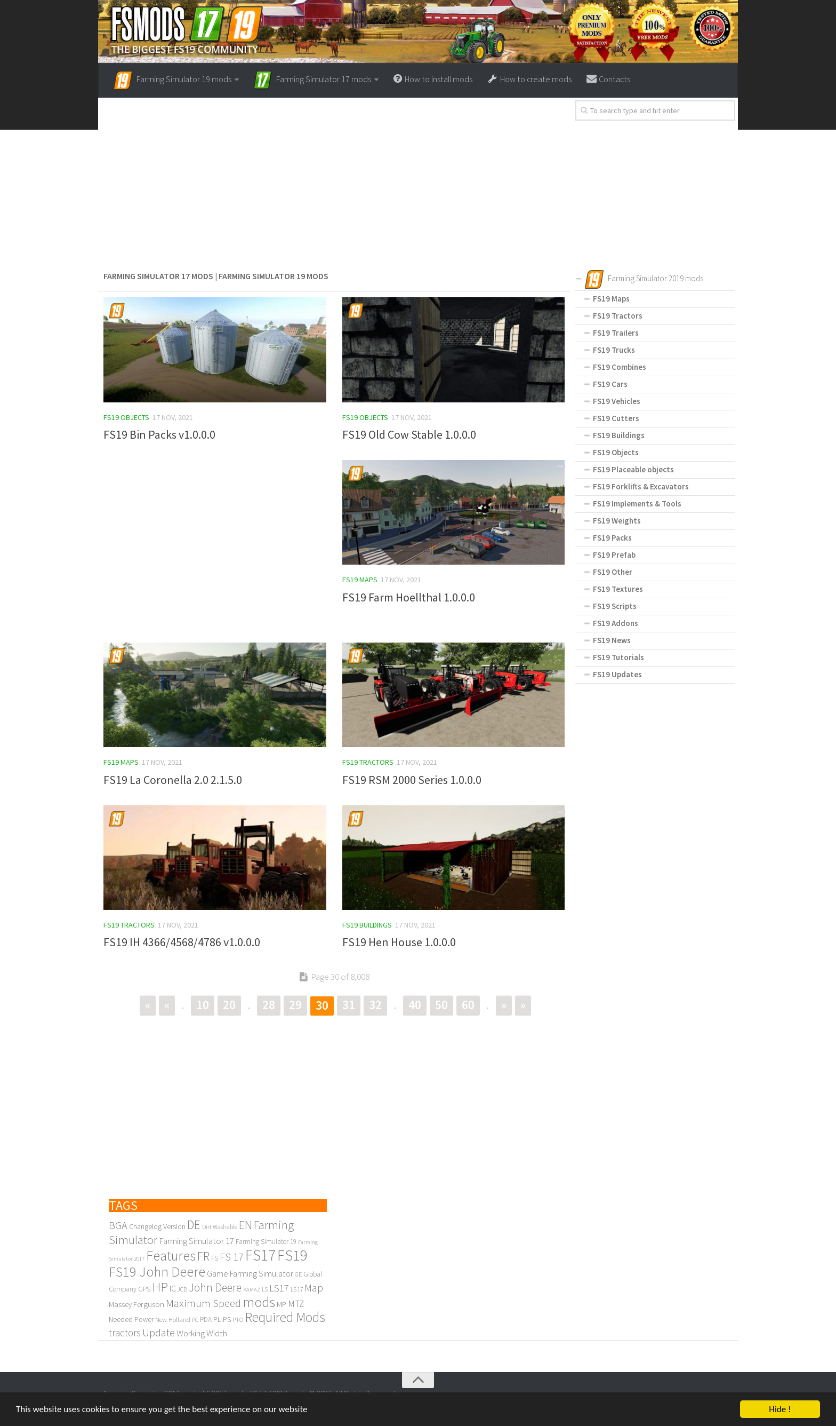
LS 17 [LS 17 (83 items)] (297, 1290)
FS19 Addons (615, 623)
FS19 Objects (126, 417)
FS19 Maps (359, 579)
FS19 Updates (617, 674)
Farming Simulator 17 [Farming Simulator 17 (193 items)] (196, 1241)
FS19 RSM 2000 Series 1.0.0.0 (411, 779)
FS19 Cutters (616, 418)
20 (229, 1005)
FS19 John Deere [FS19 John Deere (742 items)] (157, 1272)
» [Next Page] (504, 1005)
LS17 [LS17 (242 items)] (279, 1288)
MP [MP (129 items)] (281, 1305)
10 (202, 1005)
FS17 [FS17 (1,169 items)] (260, 1255)
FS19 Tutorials (618, 657)
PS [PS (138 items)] (227, 1320)
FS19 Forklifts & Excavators (641, 486)
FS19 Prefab (614, 555)
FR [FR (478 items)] (203, 1256)
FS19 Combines (619, 367)
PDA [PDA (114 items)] (206, 1320)
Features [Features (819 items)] (171, 1256)
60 (468, 1005)
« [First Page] (147, 1005)
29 (295, 1005)
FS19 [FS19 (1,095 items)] (292, 1255)
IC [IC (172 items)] (173, 1289)
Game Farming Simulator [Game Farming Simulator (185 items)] (250, 1274)
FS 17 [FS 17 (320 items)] (232, 1257)
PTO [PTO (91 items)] (237, 1320)
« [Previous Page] (167, 1005)
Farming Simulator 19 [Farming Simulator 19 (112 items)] (266, 1242)
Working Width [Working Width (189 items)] (201, 1334)
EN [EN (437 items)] (245, 1225)
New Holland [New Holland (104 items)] (172, 1320)
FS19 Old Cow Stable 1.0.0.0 (409, 434)
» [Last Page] (523, 1005)
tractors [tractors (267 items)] (125, 1333)
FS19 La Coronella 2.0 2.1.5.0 (172, 779)
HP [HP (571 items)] (160, 1287)
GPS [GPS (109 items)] (144, 1289)
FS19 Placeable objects (633, 469)
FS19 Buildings (367, 925)
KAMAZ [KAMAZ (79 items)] (251, 1290)
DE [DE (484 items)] (193, 1225)
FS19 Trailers (616, 333)
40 (414, 1005)
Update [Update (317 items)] (158, 1333)
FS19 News (612, 640)
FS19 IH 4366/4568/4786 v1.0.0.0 (181, 942)
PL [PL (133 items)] (217, 1320)
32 (375, 1005)
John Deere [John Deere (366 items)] (215, 1288)
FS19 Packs (612, 538)
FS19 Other (612, 572)
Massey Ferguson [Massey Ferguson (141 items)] (136, 1305)
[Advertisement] (334, 185)
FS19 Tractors (367, 762)
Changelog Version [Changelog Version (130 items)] (157, 1227)
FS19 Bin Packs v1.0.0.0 (159, 434)
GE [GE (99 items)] (298, 1275)
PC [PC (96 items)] (195, 1320)
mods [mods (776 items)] (259, 1302)
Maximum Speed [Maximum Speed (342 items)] (203, 1303)
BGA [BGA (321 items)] (118, 1226)
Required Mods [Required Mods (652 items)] (285, 1317)
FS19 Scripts (615, 606)
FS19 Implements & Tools (637, 503)
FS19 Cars (610, 384)
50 (441, 1005)
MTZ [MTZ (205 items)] (296, 1304)
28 (268, 1005)
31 (348, 1005)
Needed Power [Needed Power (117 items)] (131, 1320)
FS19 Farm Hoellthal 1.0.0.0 (408, 597)
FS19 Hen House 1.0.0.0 (399, 942)
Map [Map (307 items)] (313, 1288)
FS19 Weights (617, 521)
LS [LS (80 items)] (265, 1290)
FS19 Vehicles (616, 401)
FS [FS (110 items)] (214, 1258)
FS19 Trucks (614, 350)
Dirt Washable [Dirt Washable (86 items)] (219, 1227)
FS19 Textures (618, 589)
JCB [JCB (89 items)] (182, 1290)
